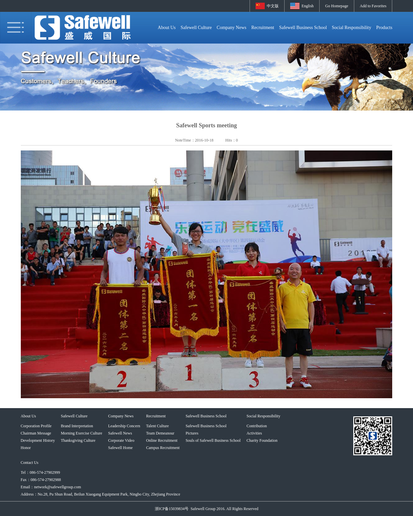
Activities (254, 433)
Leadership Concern (124, 426)
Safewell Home (120, 447)
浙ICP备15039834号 (172, 508)
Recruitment (262, 27)
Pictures (192, 433)
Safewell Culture (196, 27)
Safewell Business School (303, 27)
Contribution (257, 426)
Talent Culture (157, 426)
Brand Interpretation (77, 426)
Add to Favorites (373, 6)
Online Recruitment (161, 440)
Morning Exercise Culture (81, 433)
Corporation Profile (36, 426)
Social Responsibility (351, 27)
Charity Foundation (262, 440)
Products (384, 27)
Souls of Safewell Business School (213, 440)
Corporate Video (121, 440)
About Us (167, 27)
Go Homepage (336, 6)
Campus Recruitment (163, 447)
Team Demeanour (160, 433)
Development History (38, 440)
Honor (26, 447)
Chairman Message (36, 433)
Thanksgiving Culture (78, 440)
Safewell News (120, 433)
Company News (231, 27)
